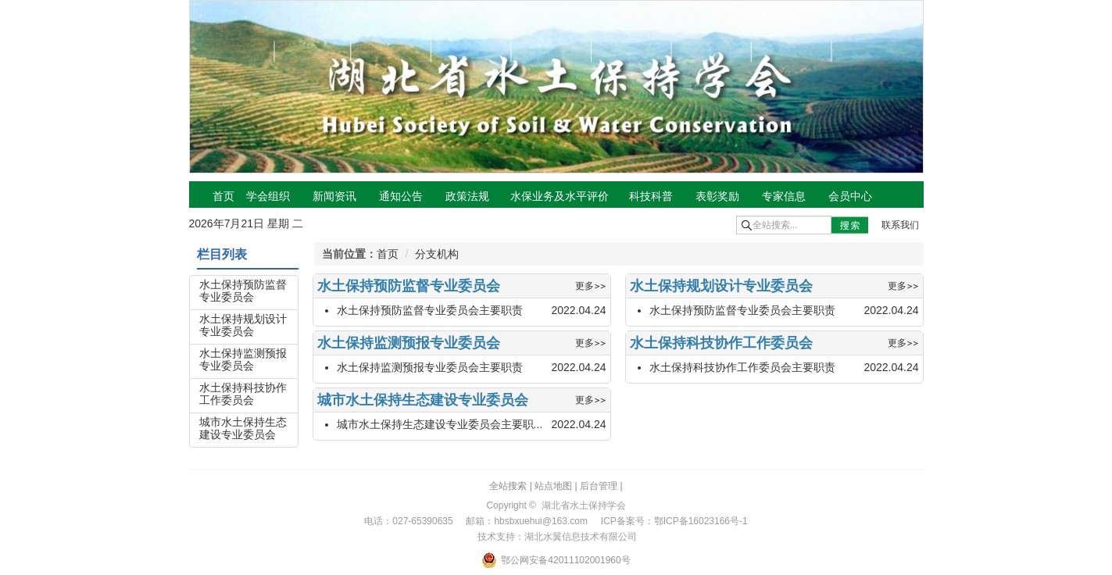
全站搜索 (508, 485)
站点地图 (553, 485)
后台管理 (598, 485)
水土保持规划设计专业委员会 (243, 325)
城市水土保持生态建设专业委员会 (243, 428)
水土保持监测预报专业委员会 (243, 359)
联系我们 (900, 225)
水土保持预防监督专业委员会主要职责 (430, 310)
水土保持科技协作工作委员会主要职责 (742, 367)
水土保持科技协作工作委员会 (243, 393)
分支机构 (437, 254)
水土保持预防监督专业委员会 (243, 290)
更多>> (590, 285)
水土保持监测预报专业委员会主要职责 (430, 367)
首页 (388, 254)
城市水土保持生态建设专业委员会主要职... (440, 424)
